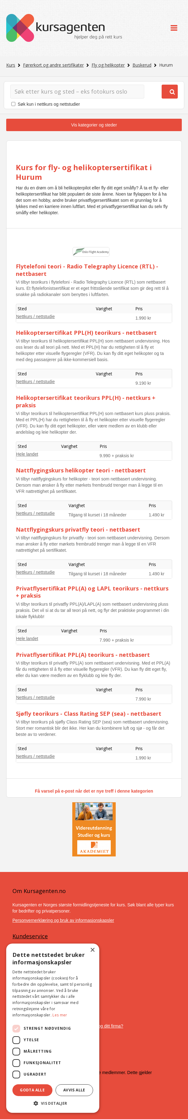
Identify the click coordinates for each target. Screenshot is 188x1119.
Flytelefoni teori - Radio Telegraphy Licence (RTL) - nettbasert (87, 270)
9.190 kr (143, 383)
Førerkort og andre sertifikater (53, 65)
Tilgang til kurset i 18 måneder (98, 514)
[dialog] (52, 1028)
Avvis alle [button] (74, 1090)
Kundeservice (30, 936)
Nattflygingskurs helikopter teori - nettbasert (81, 470)
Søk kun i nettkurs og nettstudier (49, 104)
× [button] (92, 950)
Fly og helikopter (108, 65)
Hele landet (27, 454)
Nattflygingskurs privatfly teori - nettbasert (78, 529)
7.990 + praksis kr (117, 640)
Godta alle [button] (32, 1090)
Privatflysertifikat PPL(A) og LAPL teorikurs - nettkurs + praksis (92, 592)
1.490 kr (156, 514)
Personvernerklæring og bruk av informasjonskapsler (63, 920)
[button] (52, 1103)
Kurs (10, 65)
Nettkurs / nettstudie (35, 316)
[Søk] (77, 92)
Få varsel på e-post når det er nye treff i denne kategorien (94, 791)
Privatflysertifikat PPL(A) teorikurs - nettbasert (83, 654)
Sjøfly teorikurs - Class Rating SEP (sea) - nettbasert (88, 713)
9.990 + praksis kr (117, 455)
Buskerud (141, 65)
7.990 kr (143, 699)
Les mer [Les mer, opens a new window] (59, 1015)
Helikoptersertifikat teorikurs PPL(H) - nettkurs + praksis (85, 401)
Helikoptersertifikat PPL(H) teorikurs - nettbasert (86, 332)
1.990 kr (143, 318)
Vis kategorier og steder (94, 124)
